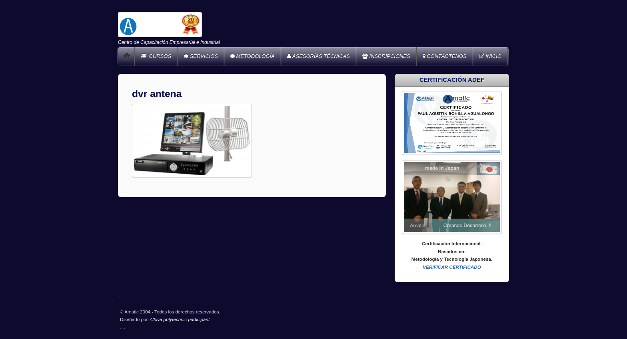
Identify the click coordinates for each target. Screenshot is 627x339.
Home (127, 56)
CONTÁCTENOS (445, 56)
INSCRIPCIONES (386, 56)
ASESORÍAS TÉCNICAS (318, 56)
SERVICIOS (201, 56)
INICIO (490, 56)
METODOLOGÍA (252, 56)
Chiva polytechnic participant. (180, 319)
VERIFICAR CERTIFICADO (452, 267)
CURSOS (156, 56)
